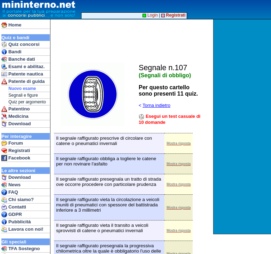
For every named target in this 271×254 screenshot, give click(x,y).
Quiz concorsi (20, 44)
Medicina (15, 116)
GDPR (11, 214)
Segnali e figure (23, 95)
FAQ (9, 192)
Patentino (15, 109)
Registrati (15, 150)
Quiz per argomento (27, 101)
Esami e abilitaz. (23, 66)
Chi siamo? (17, 199)
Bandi (11, 52)
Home (11, 25)
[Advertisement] (243, 126)
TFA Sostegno (20, 249)
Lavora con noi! (22, 229)
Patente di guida (23, 81)
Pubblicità (16, 222)
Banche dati (18, 59)
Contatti (13, 207)
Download (16, 124)
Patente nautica (22, 74)
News (11, 185)
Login (150, 15)
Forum (12, 143)
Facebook (15, 158)
